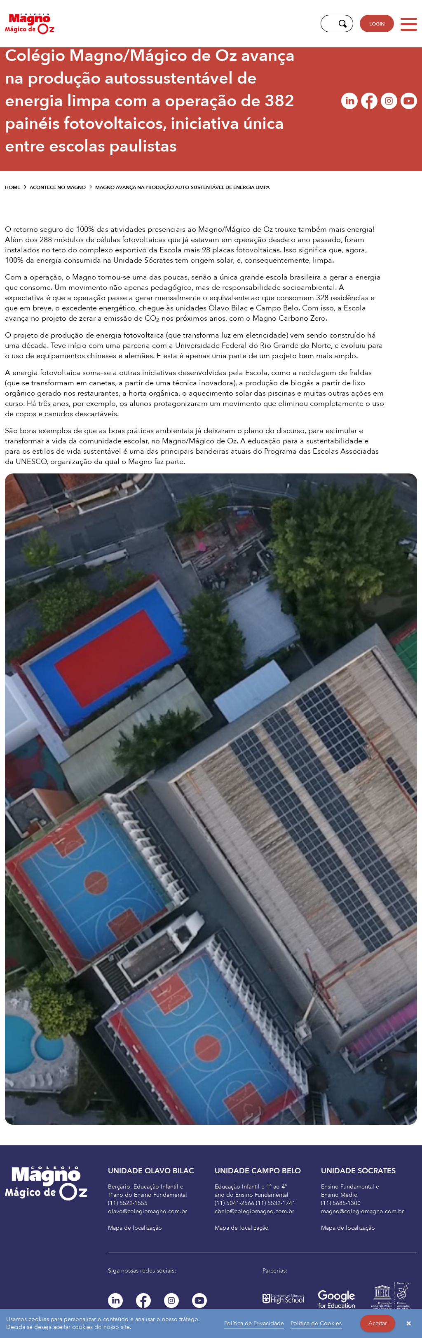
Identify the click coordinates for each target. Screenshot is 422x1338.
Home (12, 187)
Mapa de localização (135, 1228)
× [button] (408, 1323)
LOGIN (376, 24)
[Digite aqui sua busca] (327, 23)
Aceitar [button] (377, 1323)
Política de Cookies (316, 1323)
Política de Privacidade (254, 1323)
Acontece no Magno (58, 187)
